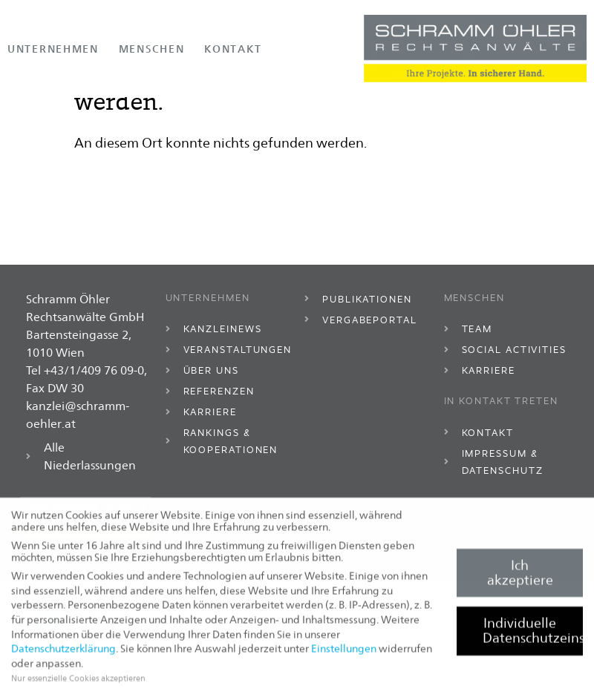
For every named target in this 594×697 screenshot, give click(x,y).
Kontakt (232, 48)
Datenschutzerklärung (63, 653)
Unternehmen (53, 48)
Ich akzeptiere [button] (520, 577)
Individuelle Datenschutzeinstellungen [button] (533, 635)
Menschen (152, 48)
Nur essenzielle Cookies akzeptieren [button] (78, 682)
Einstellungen (343, 653)
